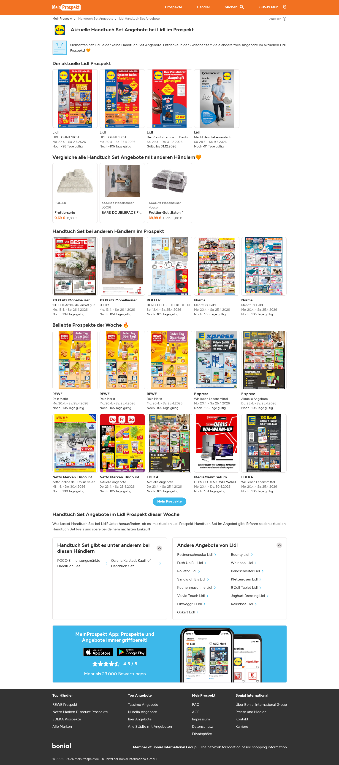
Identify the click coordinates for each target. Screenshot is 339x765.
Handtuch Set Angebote (95, 18)
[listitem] (75, 109)
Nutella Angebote (142, 712)
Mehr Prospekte (169, 501)
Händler (203, 7)
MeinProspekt (62, 18)
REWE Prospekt (64, 704)
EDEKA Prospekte (66, 719)
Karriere (242, 726)
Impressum (201, 719)
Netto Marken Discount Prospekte (80, 712)
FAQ (195, 704)
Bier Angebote (140, 719)
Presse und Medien (251, 712)
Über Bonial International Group (261, 704)
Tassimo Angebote (143, 704)
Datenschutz (202, 726)
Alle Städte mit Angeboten (150, 726)
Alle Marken (62, 726)
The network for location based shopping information (243, 747)
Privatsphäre (202, 734)
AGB (196, 712)
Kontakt (242, 719)
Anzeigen (278, 18)
